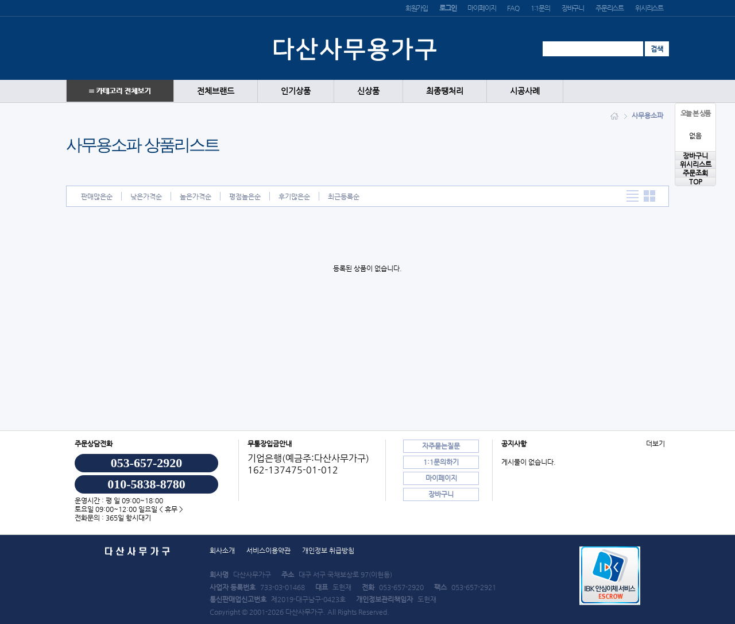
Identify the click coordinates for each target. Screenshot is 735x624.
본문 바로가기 (0, 0)
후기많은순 (294, 196)
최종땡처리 (444, 91)
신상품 (368, 91)
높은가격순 (195, 196)
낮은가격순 (146, 196)
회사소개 (222, 550)
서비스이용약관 (268, 550)
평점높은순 (245, 196)
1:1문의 (540, 8)
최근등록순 (343, 196)
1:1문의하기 (441, 462)
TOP (695, 182)
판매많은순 (97, 196)
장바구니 (573, 8)
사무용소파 (647, 115)
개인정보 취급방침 (328, 550)
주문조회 (695, 173)
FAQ (513, 8)
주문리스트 (609, 8)
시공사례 (525, 91)
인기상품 (296, 91)
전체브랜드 (215, 91)
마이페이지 (481, 8)
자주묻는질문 (441, 446)
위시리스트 (649, 8)
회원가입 (416, 8)
